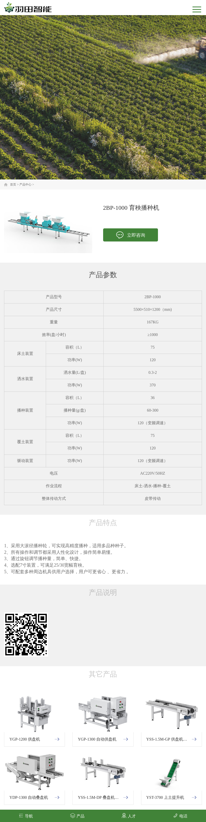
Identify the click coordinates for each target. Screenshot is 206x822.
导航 (26, 815)
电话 (180, 815)
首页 (13, 184)
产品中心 (25, 184)
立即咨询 (130, 235)
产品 (77, 815)
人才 (128, 815)
